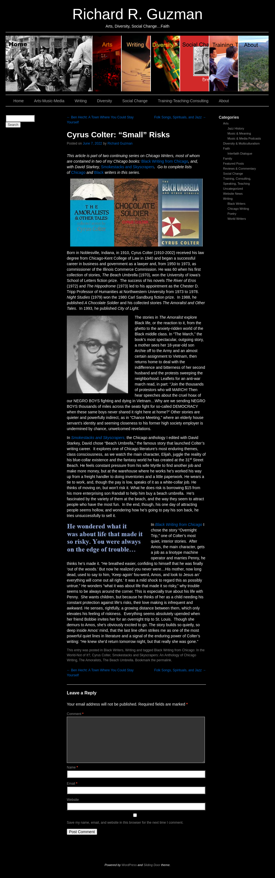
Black (99, 172)
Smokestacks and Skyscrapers (127, 167)
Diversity (165, 63)
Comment (75, 714)
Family (227, 158)
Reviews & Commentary (239, 168)
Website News (233, 193)
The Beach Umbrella (118, 660)
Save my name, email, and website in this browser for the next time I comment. (125, 823)
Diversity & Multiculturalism (241, 143)
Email (72, 784)
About (254, 63)
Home (49, 63)
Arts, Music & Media (107, 63)
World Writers (236, 218)
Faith (226, 148)
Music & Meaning (239, 133)
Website (73, 800)
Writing (136, 63)
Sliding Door (152, 865)
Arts (226, 123)
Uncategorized (233, 188)
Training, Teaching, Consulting (224, 63)
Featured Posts (233, 163)
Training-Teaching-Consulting (183, 101)
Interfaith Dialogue (239, 153)
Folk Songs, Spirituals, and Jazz (180, 117)
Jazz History (235, 128)
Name (72, 767)
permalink (164, 660)
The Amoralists (90, 660)
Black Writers (236, 203)
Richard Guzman (119, 143)
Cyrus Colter (101, 655)
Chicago (78, 172)
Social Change (194, 63)
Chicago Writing (238, 208)
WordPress (129, 865)
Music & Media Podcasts (244, 138)
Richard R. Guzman (137, 14)
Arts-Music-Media (49, 101)
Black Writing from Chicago (164, 161)
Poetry (231, 213)
